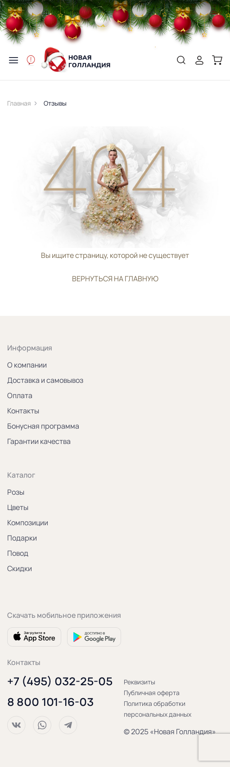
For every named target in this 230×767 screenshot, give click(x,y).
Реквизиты (139, 682)
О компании (27, 365)
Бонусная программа (43, 426)
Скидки (19, 568)
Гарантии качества (39, 441)
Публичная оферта (152, 692)
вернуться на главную (115, 279)
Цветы (17, 507)
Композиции (27, 523)
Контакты (23, 411)
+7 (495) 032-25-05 (60, 681)
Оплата (19, 395)
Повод (17, 553)
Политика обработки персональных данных (157, 708)
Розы (15, 492)
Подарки (22, 538)
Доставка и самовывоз (45, 380)
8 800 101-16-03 (50, 702)
